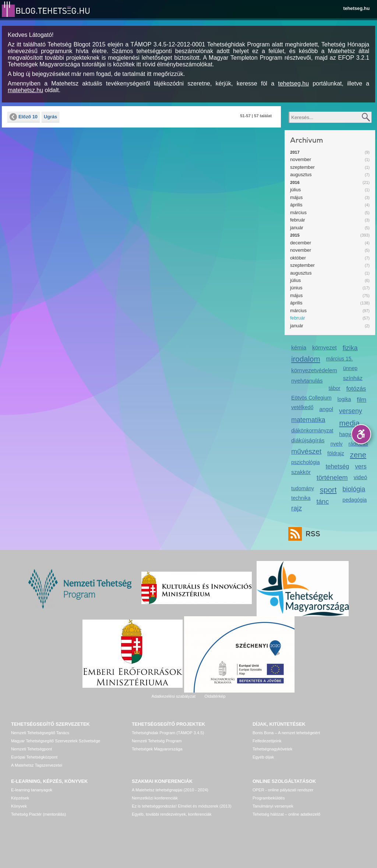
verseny (350, 411)
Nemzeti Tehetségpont (31, 749)
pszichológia (305, 462)
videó (360, 477)
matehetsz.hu (25, 90)
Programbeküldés (269, 798)
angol (326, 409)
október (298, 258)
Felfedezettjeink (267, 741)
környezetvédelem (314, 370)
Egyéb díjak (263, 757)
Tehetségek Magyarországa (157, 749)
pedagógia (354, 500)
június (296, 287)
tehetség (337, 466)
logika (344, 399)
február (297, 220)
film (361, 399)
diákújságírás (308, 440)
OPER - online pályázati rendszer (283, 790)
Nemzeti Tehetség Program (157, 741)
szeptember (302, 167)
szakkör (301, 472)
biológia (353, 489)
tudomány (302, 488)
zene (358, 454)
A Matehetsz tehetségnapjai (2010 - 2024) (170, 790)
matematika (308, 419)
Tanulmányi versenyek (273, 806)
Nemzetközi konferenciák (155, 798)
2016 (295, 182)
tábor (334, 388)
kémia (298, 347)
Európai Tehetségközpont (34, 757)
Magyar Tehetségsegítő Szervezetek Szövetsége (55, 741)
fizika (350, 348)
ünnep (350, 368)
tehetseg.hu (356, 8)
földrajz (335, 453)
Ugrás (50, 116)
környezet (324, 347)
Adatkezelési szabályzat (173, 696)
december (300, 242)
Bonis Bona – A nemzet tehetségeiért (286, 733)
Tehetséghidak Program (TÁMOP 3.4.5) (168, 733)
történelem (332, 477)
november (300, 159)
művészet (306, 451)
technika (300, 498)
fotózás (356, 388)
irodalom (305, 359)
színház (353, 378)
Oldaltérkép (214, 696)
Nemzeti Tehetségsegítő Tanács (40, 733)
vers (360, 466)
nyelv (337, 444)
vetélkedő (302, 407)
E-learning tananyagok (31, 790)
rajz (296, 508)
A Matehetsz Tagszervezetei (36, 765)
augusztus (300, 174)
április (296, 205)
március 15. (339, 359)
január (296, 227)
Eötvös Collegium (311, 398)
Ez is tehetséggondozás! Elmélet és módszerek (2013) (182, 806)
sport (328, 489)
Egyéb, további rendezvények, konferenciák (171, 814)
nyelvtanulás (307, 380)
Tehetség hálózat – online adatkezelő (286, 814)
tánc (322, 501)
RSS (311, 534)
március (298, 212)
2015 (295, 235)
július (295, 189)
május (296, 197)
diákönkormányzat (312, 430)
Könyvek (19, 806)
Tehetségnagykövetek (272, 749)
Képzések (20, 798)
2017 (295, 152)
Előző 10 (24, 117)
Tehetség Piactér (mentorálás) (38, 814)
